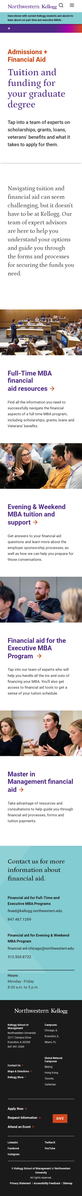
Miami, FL (50, 1042)
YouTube (50, 1148)
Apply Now (17, 1109)
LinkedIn (13, 1142)
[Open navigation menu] (72, 5)
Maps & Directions (20, 1071)
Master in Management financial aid (40, 781)
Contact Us (16, 1065)
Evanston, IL (52, 1036)
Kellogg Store (17, 1077)
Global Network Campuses (53, 1060)
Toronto (49, 1078)
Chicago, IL (51, 1030)
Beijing (48, 1066)
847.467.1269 (19, 919)
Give (60, 1118)
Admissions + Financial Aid (27, 55)
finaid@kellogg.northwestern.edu (35, 911)
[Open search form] (62, 5)
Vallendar (50, 1084)
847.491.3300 (16, 1046)
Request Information (24, 1118)
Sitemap (67, 1183)
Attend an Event (21, 1127)
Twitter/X (50, 1142)
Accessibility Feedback (47, 1183)
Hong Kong (51, 1072)
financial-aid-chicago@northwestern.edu (41, 948)
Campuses (51, 1024)
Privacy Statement (20, 1183)
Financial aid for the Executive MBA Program (37, 648)
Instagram (13, 1154)
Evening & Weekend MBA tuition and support (37, 514)
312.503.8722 (19, 957)
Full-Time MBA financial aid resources (31, 381)
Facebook (13, 1148)
